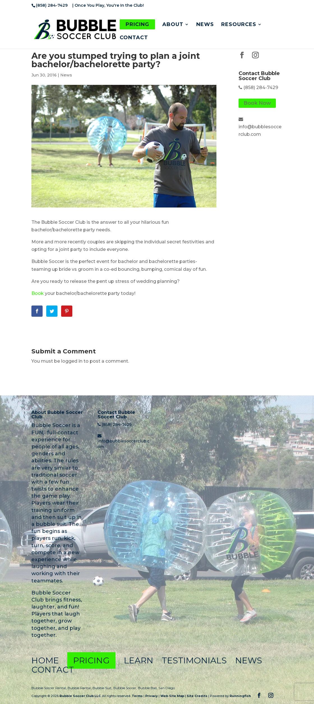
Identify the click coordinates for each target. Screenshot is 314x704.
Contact (134, 38)
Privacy (151, 696)
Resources (238, 24)
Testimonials (194, 660)
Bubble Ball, (148, 688)
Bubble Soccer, (125, 688)
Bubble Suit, (103, 688)
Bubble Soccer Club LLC (80, 696)
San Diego (166, 688)
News (205, 24)
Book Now (257, 103)
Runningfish (240, 696)
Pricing (137, 24)
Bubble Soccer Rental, (49, 688)
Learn (138, 660)
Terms (137, 696)
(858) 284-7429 (260, 87)
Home (45, 660)
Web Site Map (172, 696)
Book (37, 293)
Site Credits (197, 696)
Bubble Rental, (80, 688)
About (172, 24)
